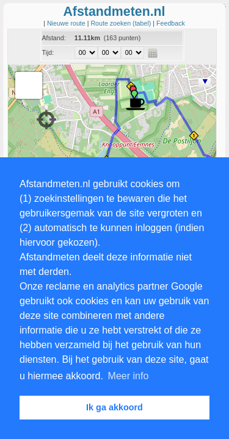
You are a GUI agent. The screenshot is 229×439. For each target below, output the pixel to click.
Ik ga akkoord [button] (114, 407)
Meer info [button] (128, 376)
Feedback (170, 23)
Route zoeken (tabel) (121, 23)
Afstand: (54, 37)
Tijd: (48, 52)
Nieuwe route (67, 23)
